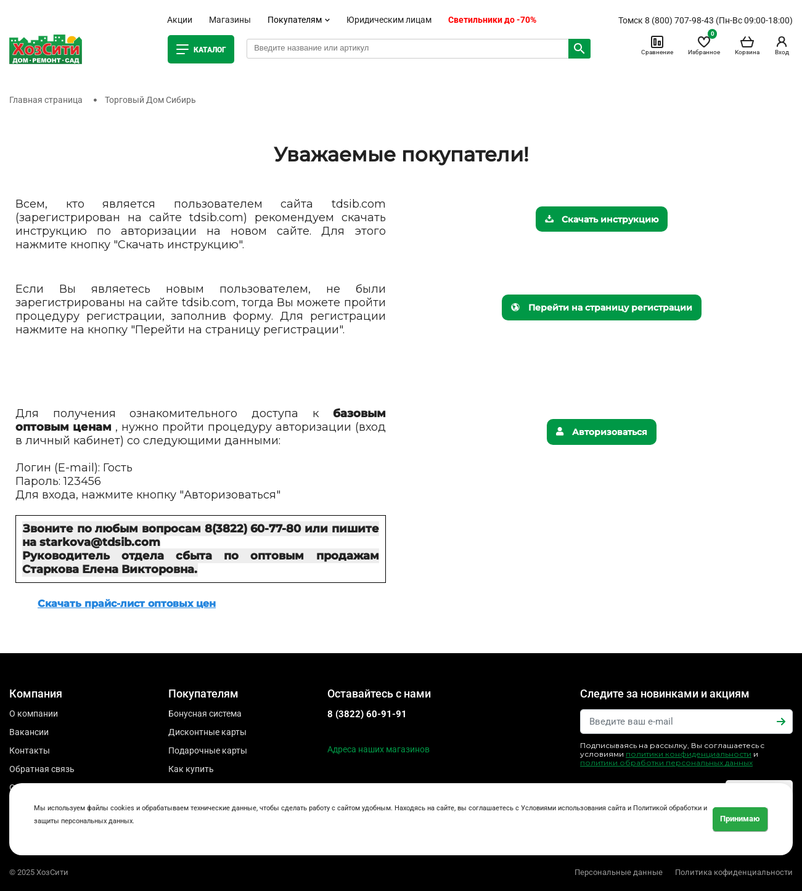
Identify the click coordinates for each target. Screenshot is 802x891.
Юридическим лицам (389, 20)
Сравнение (657, 45)
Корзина (747, 45)
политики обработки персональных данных (666, 762)
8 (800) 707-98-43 (679, 20)
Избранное (704, 45)
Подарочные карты (207, 750)
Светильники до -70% (492, 20)
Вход (781, 45)
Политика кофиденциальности (734, 872)
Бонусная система (205, 713)
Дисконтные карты (207, 732)
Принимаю (740, 818)
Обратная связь (42, 769)
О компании (33, 713)
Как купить (191, 769)
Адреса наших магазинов (378, 749)
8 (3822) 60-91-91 (367, 714)
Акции (179, 20)
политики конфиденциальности (688, 754)
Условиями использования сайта (573, 808)
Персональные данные (619, 872)
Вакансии (29, 732)
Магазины (230, 20)
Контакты (29, 750)
